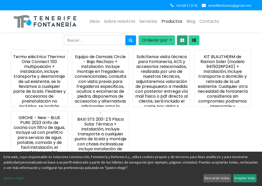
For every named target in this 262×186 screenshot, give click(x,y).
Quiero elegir (14, 178)
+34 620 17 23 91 (187, 5)
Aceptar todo (244, 178)
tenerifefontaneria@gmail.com (229, 5)
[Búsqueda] (130, 40)
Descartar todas (217, 178)
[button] (157, 40)
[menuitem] (94, 21)
